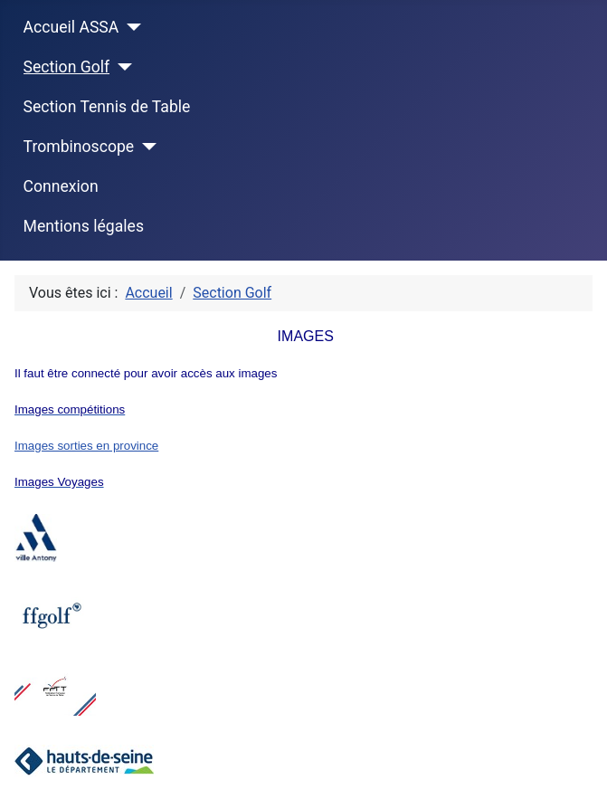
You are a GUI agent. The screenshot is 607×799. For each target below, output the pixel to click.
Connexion (61, 186)
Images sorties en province (86, 445)
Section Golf (67, 67)
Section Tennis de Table (107, 107)
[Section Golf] (120, 67)
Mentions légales (84, 226)
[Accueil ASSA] (130, 27)
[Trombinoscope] (145, 146)
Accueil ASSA (71, 27)
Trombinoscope (79, 147)
